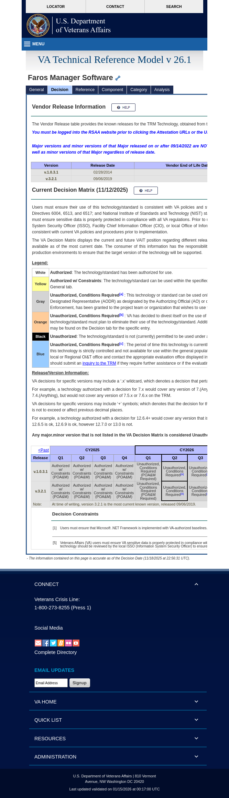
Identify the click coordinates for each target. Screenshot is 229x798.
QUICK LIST (48, 720)
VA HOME (45, 702)
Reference (85, 89)
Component (112, 89)
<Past (43, 450)
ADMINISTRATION (55, 757)
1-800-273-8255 (51, 607)
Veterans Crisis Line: (57, 599)
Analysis (162, 89)
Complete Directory (55, 652)
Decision (59, 89)
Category (138, 89)
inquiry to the (99, 363)
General (36, 89)
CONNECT (46, 584)
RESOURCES (50, 738)
